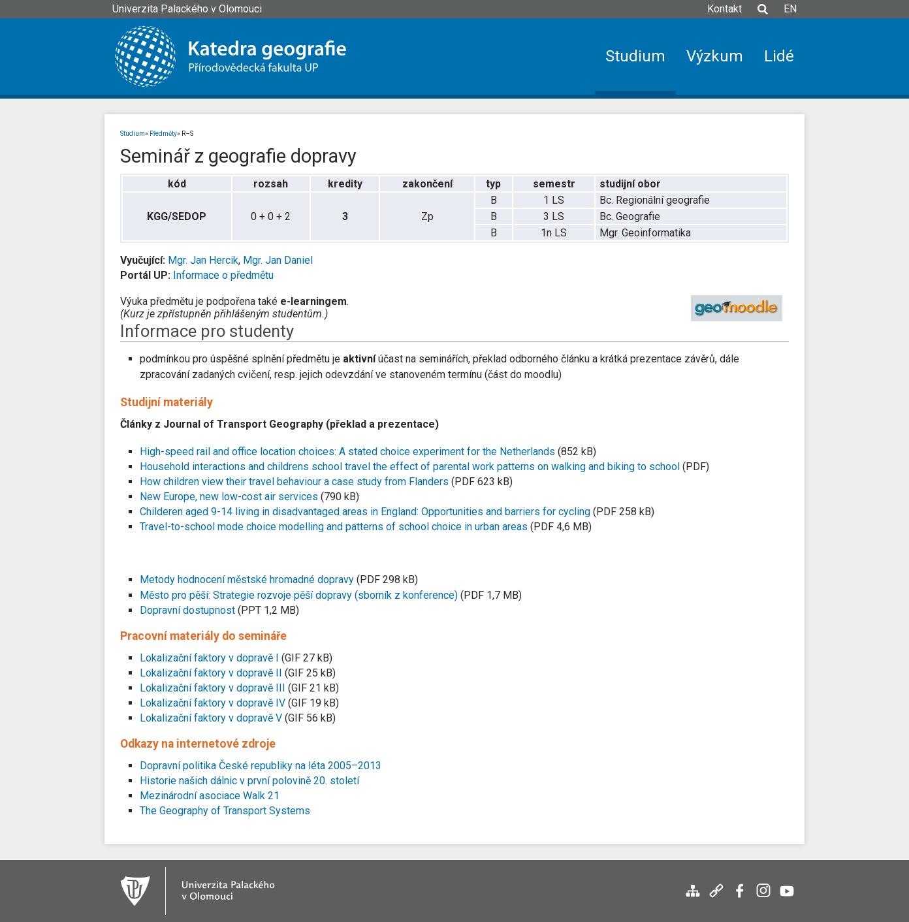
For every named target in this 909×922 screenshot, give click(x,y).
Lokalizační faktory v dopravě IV (212, 703)
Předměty (163, 133)
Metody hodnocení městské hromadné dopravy (248, 579)
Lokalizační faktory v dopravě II (211, 673)
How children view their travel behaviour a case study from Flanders (294, 481)
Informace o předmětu (223, 275)
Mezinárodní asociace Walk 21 (209, 795)
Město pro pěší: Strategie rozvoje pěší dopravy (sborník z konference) (299, 595)
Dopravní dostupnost (189, 610)
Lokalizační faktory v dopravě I (209, 658)
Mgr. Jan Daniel (278, 260)
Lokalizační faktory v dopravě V (211, 718)
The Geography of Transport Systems (225, 810)
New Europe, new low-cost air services (229, 496)
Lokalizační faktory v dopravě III (212, 688)
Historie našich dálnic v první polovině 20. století (249, 780)
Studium (132, 133)
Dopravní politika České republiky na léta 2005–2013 (260, 765)
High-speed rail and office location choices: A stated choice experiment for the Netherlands (349, 451)
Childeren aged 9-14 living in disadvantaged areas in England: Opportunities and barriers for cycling (365, 511)
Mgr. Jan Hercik (203, 260)
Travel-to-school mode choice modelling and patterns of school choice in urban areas (335, 526)
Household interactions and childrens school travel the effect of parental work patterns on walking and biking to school (411, 466)
